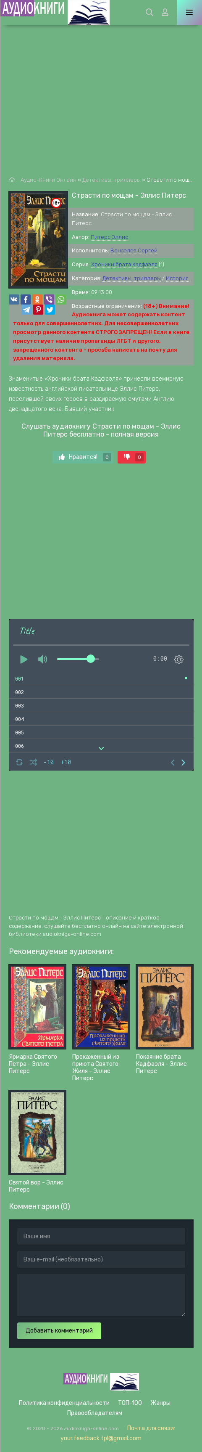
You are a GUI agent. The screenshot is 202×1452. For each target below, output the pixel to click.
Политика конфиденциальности (64, 1403)
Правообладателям (94, 1413)
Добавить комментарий (59, 1330)
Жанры (160, 1403)
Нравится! (85, 457)
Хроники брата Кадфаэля (124, 264)
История (177, 278)
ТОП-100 (130, 1403)
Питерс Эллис (109, 237)
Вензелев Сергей (133, 250)
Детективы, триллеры (131, 278)
